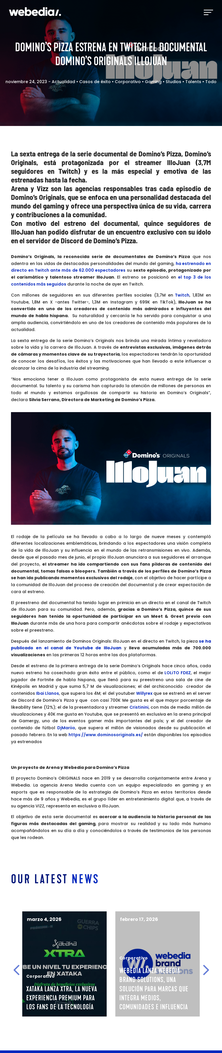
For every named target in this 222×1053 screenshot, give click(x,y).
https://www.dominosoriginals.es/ (106, 735)
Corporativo (128, 82)
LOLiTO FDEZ (177, 673)
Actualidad (63, 82)
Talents (193, 82)
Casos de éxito (95, 82)
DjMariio (66, 728)
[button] (16, 970)
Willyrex (144, 693)
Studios (173, 82)
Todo (211, 82)
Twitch (182, 295)
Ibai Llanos (47, 693)
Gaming (153, 82)
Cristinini (139, 707)
